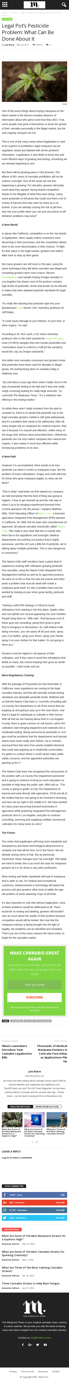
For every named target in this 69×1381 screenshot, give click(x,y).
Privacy (13, 1371)
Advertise (43, 1371)
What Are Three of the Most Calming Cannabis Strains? (56, 1131)
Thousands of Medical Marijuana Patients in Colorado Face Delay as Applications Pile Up (52, 1053)
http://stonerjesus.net (34, 1076)
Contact (56, 1371)
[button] (63, 5)
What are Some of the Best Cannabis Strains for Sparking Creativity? (34, 1132)
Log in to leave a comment (17, 1157)
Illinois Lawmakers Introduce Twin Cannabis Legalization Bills (17, 1051)
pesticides (30, 1021)
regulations (44, 1021)
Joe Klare (9, 44)
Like (62, 1194)
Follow (60, 1202)
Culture (13, 12)
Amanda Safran (10, 1243)
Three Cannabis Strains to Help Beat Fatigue (30, 1283)
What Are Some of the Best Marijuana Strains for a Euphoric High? (11, 1132)
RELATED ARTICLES (20, 1106)
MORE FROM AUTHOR (47, 1106)
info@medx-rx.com (41, 1337)
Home (4, 12)
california (17, 1021)
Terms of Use (27, 1371)
